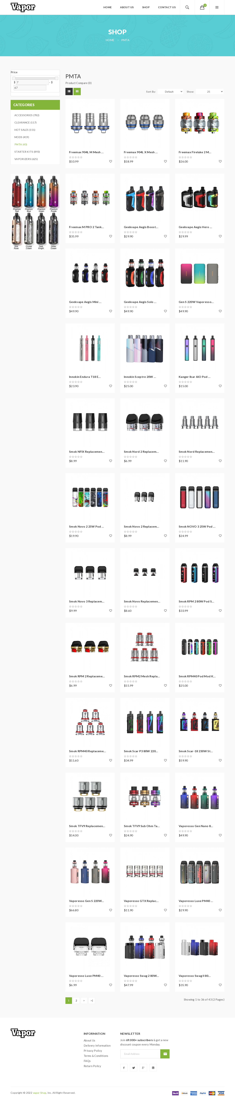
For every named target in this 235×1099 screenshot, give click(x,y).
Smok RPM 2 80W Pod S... (196, 601)
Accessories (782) (26, 115)
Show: (190, 91)
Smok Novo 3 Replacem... (86, 601)
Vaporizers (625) (26, 159)
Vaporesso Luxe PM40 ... (196, 901)
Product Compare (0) (78, 83)
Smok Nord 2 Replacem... (141, 451)
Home (110, 40)
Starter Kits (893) (27, 151)
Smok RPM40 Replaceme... (87, 751)
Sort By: (151, 91)
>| (91, 1000)
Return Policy (92, 1066)
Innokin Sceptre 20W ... (140, 376)
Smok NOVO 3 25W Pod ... (197, 526)
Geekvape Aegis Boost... (141, 227)
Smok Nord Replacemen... (197, 451)
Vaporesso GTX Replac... (141, 901)
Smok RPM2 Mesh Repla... (142, 676)
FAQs (87, 1060)
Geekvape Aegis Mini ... (85, 302)
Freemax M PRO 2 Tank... (86, 227)
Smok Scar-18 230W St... (196, 751)
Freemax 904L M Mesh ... (86, 152)
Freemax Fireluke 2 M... (195, 152)
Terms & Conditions (96, 1055)
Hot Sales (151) (24, 129)
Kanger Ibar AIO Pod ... (195, 376)
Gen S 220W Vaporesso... (196, 302)
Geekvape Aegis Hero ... (195, 227)
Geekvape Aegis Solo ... (140, 302)
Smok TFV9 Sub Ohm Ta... (142, 826)
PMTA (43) (20, 144)
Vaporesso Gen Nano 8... (196, 826)
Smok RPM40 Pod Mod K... (197, 676)
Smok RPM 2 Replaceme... (87, 676)
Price (14, 72)
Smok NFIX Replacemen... (87, 451)
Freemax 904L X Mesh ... (141, 152)
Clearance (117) (25, 122)
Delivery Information (97, 1045)
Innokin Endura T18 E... (85, 376)
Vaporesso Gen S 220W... (86, 901)
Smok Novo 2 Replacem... (141, 526)
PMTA (125, 40)
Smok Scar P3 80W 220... (141, 751)
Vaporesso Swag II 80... (195, 975)
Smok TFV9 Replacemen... (87, 826)
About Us (89, 1040)
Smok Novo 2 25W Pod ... (86, 526)
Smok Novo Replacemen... (142, 601)
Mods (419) (21, 137)
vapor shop (39, 1092)
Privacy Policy (93, 1050)
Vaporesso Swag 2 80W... (141, 975)
